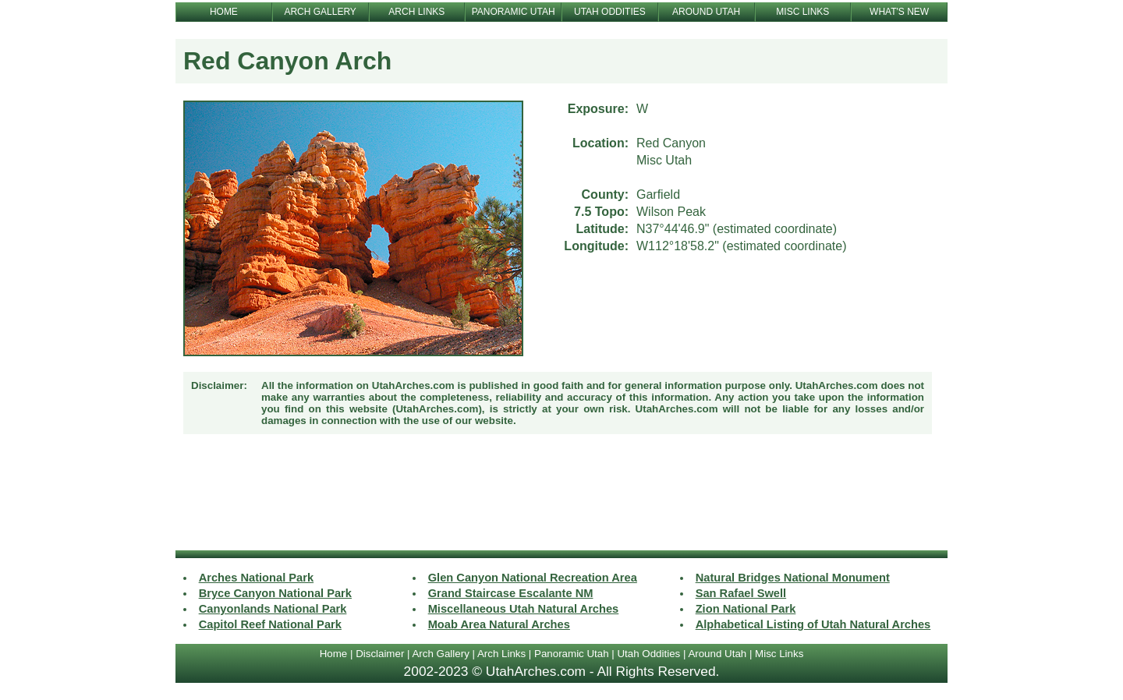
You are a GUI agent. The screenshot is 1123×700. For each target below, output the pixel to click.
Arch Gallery (440, 653)
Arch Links (501, 653)
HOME (224, 11)
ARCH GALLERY (320, 11)
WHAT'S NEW (899, 11)
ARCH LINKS (416, 11)
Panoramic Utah (571, 653)
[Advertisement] (561, 494)
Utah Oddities (648, 653)
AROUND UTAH (706, 11)
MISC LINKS (802, 11)
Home (334, 653)
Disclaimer (380, 653)
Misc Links (779, 653)
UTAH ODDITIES (610, 11)
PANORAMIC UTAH (513, 11)
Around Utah (717, 653)
